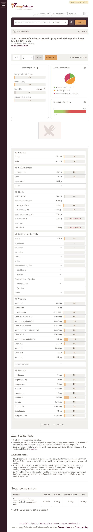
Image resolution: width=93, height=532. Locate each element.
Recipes (35, 523)
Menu (86, 14)
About (28, 523)
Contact (64, 523)
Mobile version (74, 523)
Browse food (73, 14)
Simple (46, 424)
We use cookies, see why (79, 2)
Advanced (60, 424)
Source (56, 523)
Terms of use (64, 527)
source (34, 449)
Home (22, 523)
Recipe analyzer (59, 14)
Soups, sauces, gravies (19, 46)
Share (84, 31)
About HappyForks (42, 14)
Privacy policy (81, 527)
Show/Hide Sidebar (3, 5)
